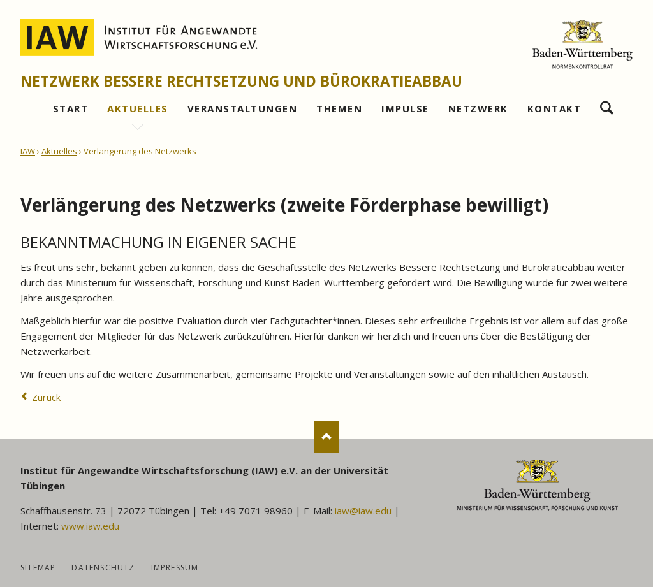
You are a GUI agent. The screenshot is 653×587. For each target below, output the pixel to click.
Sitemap (37, 567)
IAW (27, 151)
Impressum (175, 567)
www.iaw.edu (90, 525)
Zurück (46, 397)
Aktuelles (59, 151)
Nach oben (326, 437)
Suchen (607, 105)
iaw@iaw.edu (363, 510)
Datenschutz (103, 567)
